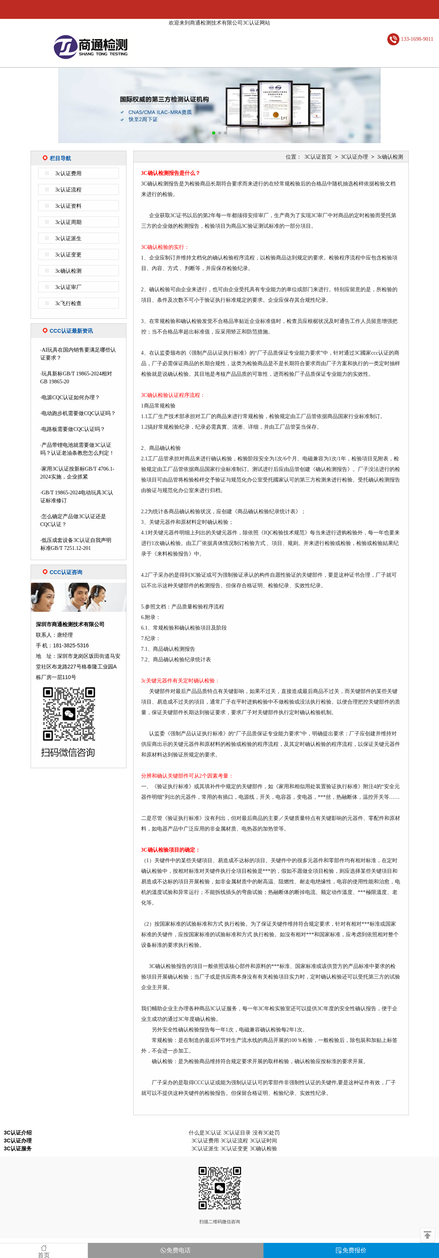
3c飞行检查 (68, 303)
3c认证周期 (68, 222)
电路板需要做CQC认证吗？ (73, 429)
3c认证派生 (68, 238)
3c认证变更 (68, 255)
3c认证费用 (68, 173)
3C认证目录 (237, 1133)
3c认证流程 (68, 190)
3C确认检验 (263, 1148)
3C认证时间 (263, 1141)
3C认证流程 (234, 1141)
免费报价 (351, 1250)
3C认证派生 (205, 1148)
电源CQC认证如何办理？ (71, 397)
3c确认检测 (68, 271)
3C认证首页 (318, 157)
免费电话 (175, 1250)
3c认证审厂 (68, 287)
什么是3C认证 (205, 1133)
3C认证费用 (205, 1141)
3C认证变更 (234, 1148)
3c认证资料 (68, 206)
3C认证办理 (354, 157)
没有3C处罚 (266, 1133)
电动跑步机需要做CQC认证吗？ (79, 413)
